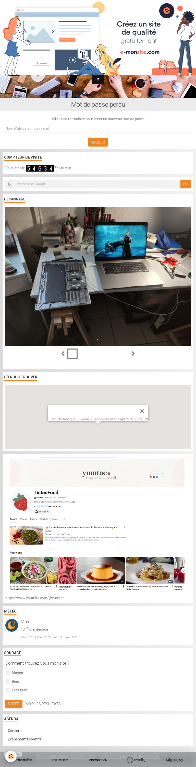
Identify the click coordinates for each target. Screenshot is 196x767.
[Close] (142, 411)
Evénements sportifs (25, 739)
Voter (14, 704)
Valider (98, 142)
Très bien (16, 690)
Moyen (14, 672)
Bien (12, 681)
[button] (98, 428)
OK (185, 184)
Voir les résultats (43, 704)
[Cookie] (11, 756)
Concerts (15, 731)
